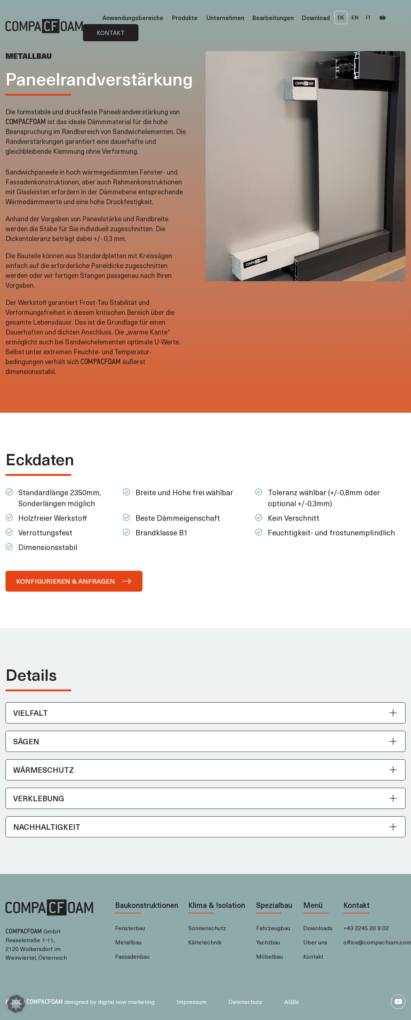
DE (341, 17)
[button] (205, 712)
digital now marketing (126, 1001)
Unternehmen (225, 17)
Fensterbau (130, 927)
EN (354, 17)
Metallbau (128, 941)
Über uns (315, 941)
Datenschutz (245, 1001)
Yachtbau (268, 941)
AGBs (291, 1001)
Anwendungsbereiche (132, 17)
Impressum (191, 1001)
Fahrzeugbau (273, 927)
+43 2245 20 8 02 (366, 927)
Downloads (317, 927)
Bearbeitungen (273, 17)
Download (316, 17)
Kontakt (111, 32)
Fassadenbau (132, 956)
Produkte (185, 17)
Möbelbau (269, 956)
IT (368, 17)
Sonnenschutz (207, 927)
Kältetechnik (204, 941)
